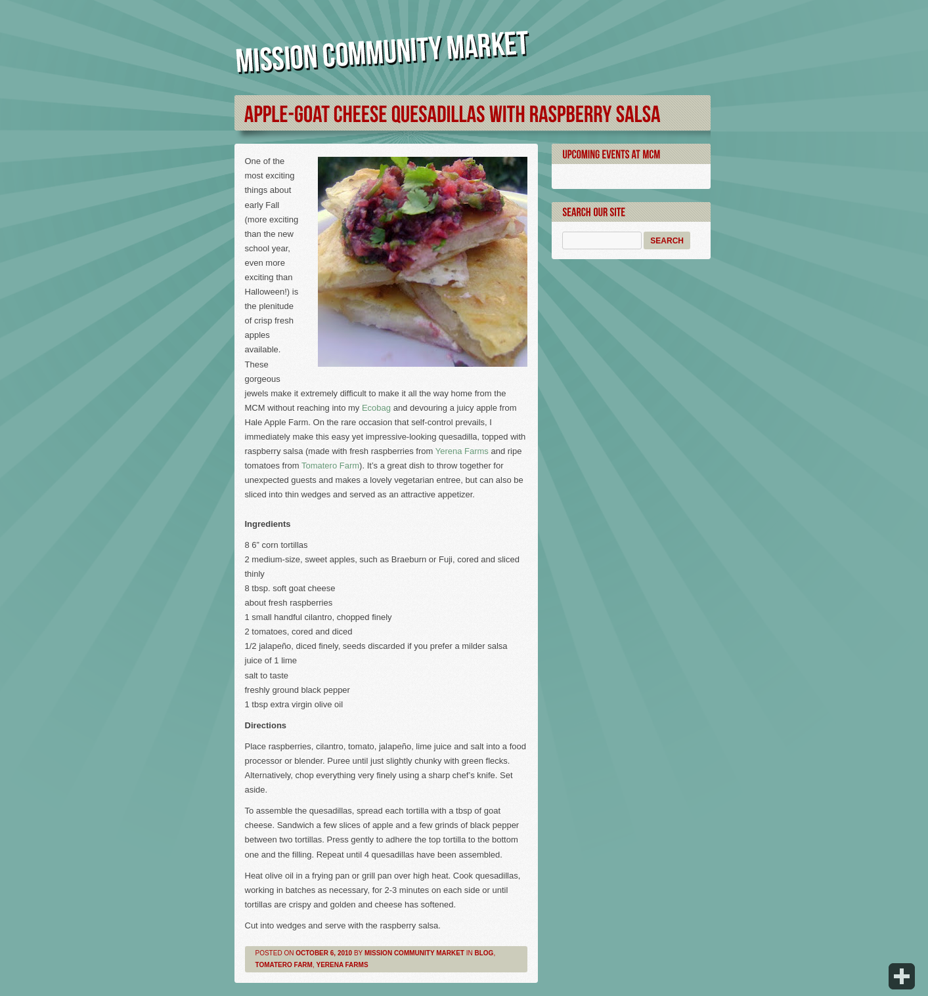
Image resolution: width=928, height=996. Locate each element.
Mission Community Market (414, 953)
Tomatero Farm (330, 465)
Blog (484, 953)
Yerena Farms (462, 451)
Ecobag (376, 408)
